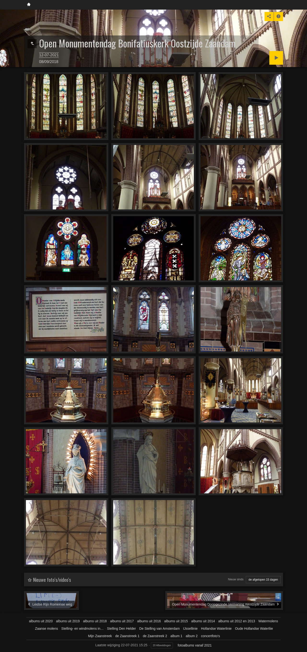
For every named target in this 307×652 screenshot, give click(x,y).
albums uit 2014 (203, 621)
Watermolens (268, 621)
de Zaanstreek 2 (155, 636)
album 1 (177, 636)
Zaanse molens (46, 628)
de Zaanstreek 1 (127, 636)
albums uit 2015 (176, 621)
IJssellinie (190, 628)
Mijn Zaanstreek (100, 636)
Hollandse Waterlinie (216, 628)
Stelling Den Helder (121, 628)
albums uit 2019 (68, 621)
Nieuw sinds (236, 579)
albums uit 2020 (41, 621)
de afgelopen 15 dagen (263, 579)
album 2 (192, 636)
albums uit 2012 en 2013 (236, 621)
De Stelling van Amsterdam (159, 628)
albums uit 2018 (95, 621)
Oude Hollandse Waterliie (254, 628)
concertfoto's (210, 636)
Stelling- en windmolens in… (82, 628)
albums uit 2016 (149, 621)
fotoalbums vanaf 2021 (195, 645)
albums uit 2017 (122, 621)
